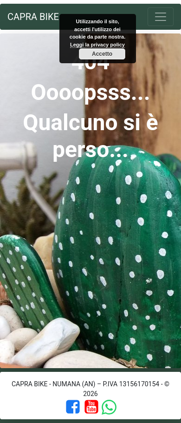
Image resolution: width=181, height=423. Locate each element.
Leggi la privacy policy (97, 44)
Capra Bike (33, 16)
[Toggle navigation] (161, 16)
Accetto (102, 54)
